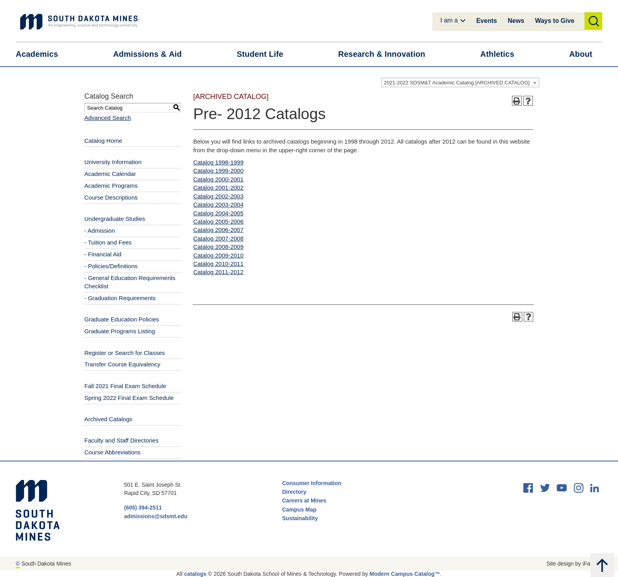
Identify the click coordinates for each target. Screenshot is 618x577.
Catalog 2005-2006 (218, 221)
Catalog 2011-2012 (218, 272)
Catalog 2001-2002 (218, 187)
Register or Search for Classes (124, 352)
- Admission (99, 230)
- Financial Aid (102, 254)
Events (486, 20)
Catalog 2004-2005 (218, 213)
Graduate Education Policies (121, 319)
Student (265, 54)
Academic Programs (111, 185)
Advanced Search (107, 117)
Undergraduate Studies (114, 218)
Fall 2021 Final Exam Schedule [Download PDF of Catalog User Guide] (125, 386)
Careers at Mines (304, 500)
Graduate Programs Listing (119, 331)
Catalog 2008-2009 (218, 246)
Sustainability (301, 518)
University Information (112, 162)
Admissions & (152, 54)
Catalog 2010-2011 (218, 263)
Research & (386, 54)
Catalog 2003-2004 (218, 204)
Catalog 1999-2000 (218, 170)
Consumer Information (311, 483)
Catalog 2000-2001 (218, 179)
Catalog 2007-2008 (218, 238)
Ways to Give (554, 20)
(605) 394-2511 (143, 507)
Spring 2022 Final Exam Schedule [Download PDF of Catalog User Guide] (129, 397)
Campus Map (299, 509)
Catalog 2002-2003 (218, 196)
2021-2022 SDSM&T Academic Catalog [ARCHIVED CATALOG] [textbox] (457, 83)
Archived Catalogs (108, 419)
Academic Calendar (110, 173)
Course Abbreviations (112, 452)
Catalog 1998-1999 (218, 162)
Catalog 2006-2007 (218, 229)
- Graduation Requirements (120, 298)
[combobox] (460, 82)
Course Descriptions (111, 197)
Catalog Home (103, 140)
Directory (294, 492)
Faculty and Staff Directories (121, 440)
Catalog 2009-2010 (218, 255)
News (516, 20)
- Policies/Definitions (111, 266)
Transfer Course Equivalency (122, 364)
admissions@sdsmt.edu (156, 516)
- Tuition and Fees (108, 242)
